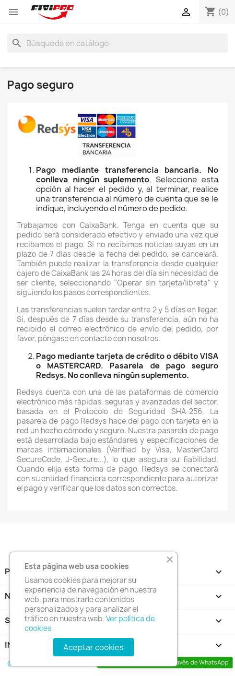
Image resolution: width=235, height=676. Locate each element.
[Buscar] (117, 43)
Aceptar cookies (93, 647)
